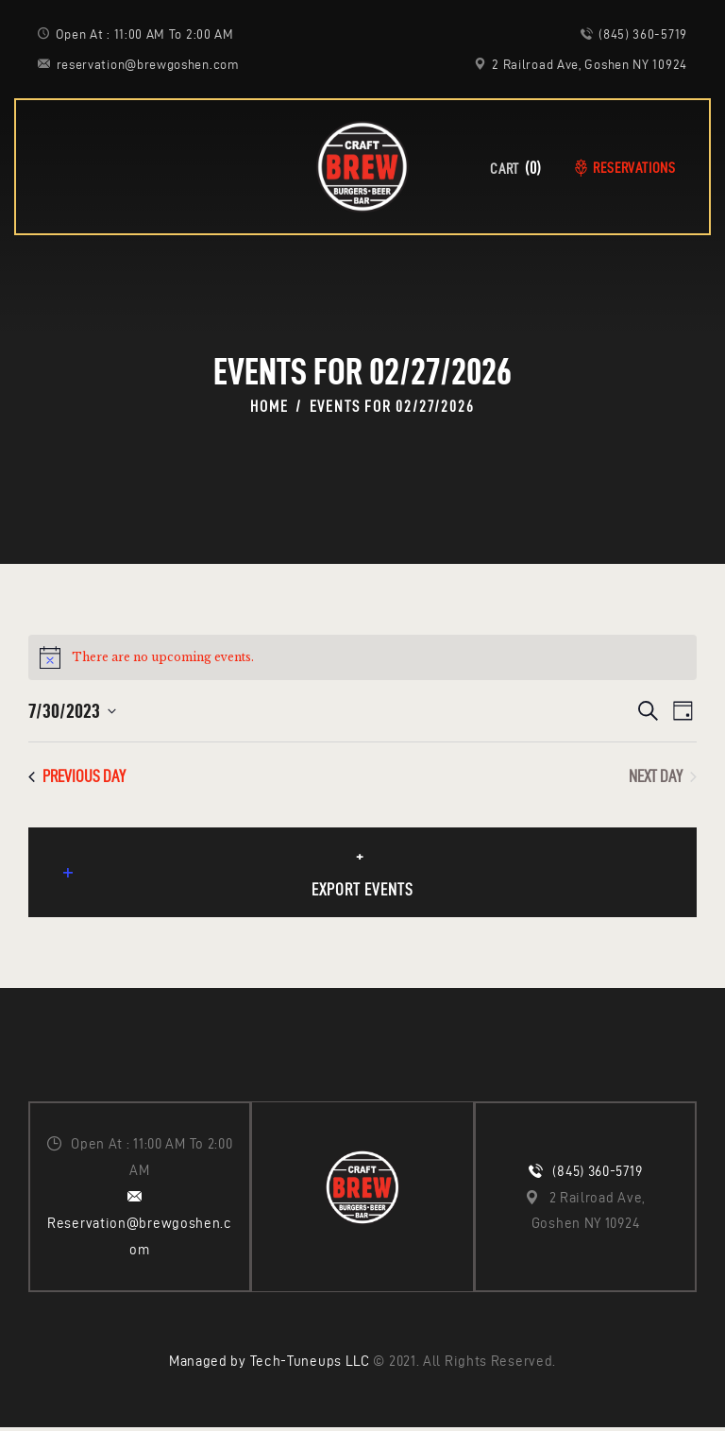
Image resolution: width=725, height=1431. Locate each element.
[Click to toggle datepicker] (72, 710)
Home (269, 406)
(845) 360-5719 (597, 1174)
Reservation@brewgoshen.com (139, 1239)
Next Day (663, 776)
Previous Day (77, 776)
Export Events (240, 884)
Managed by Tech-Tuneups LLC (269, 1365)
